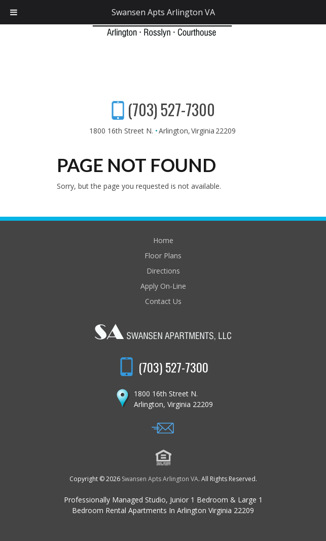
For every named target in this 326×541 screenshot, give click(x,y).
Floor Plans (163, 255)
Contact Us (163, 301)
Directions (163, 271)
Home (163, 240)
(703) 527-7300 (171, 109)
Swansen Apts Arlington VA (160, 479)
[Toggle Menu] (13, 12)
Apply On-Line (163, 286)
